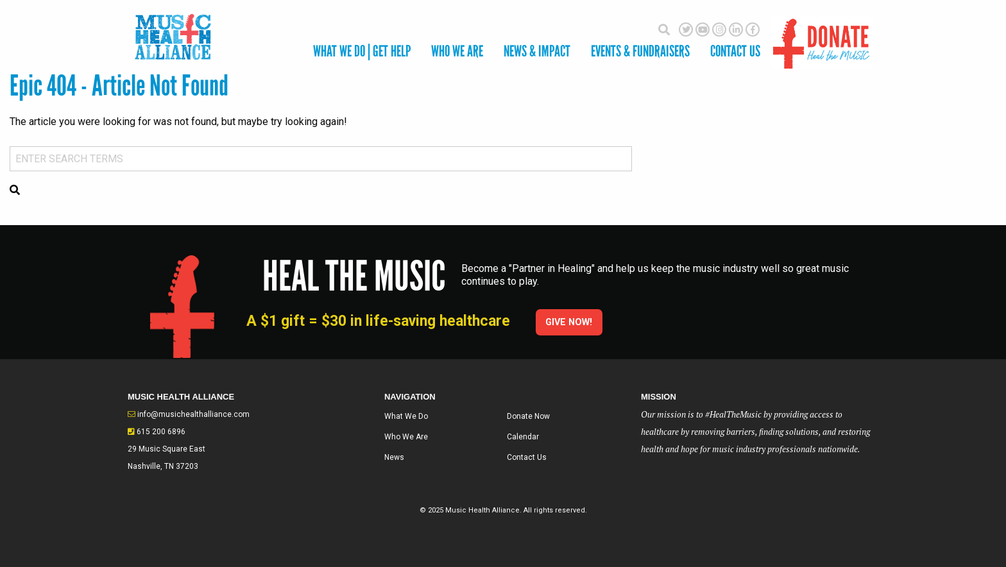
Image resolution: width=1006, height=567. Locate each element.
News (394, 457)
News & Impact (537, 51)
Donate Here (822, 37)
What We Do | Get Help (362, 51)
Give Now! (568, 322)
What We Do (406, 416)
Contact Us (527, 457)
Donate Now (528, 416)
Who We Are (457, 51)
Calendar (523, 436)
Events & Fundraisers (640, 51)
